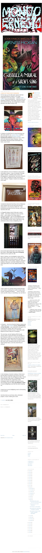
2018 (30, 483)
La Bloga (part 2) (30, 462)
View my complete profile (33, 122)
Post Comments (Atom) (9, 437)
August (31, 494)
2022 (30, 477)
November (32, 489)
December (32, 488)
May (31, 499)
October (31, 491)
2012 (30, 527)
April (31, 515)
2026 (30, 470)
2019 (30, 482)
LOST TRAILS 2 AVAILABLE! (35, 506)
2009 (30, 532)
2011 (30, 528)
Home (13, 435)
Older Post (24, 435)
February (31, 518)
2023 (30, 475)
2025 (30, 472)
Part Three (29, 325)
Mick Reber (10, 325)
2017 (30, 485)
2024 (30, 473)
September (32, 493)
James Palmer (30, 465)
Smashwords (26, 551)
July (31, 496)
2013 (30, 525)
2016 (30, 486)
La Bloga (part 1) (30, 461)
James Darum (15, 134)
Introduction (30, 321)
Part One (29, 322)
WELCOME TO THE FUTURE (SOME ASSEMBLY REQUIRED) (35, 512)
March (31, 517)
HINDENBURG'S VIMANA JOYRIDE (34, 373)
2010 (30, 530)
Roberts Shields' (17, 136)
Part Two (29, 323)
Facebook (29, 453)
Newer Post (2, 435)
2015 (30, 522)
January (31, 520)
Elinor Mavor (30, 464)
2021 (30, 478)
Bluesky (29, 454)
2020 (30, 480)
